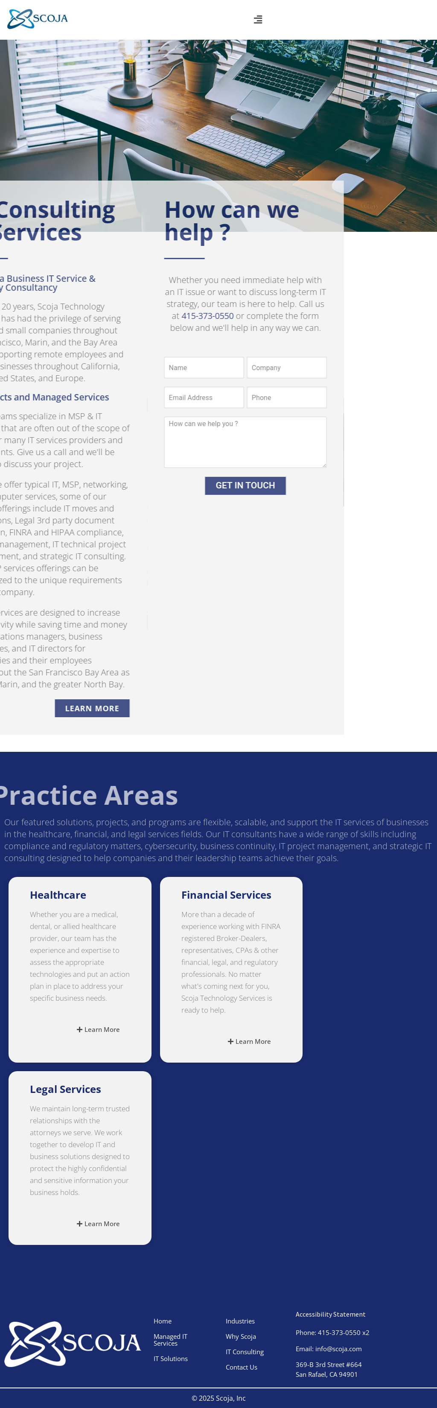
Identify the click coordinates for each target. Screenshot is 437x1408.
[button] (258, 20)
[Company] (238, 367)
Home (163, 1321)
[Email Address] (155, 397)
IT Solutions (171, 1358)
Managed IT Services (170, 1339)
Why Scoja (241, 1336)
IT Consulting (245, 1351)
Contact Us (241, 1367)
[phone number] (238, 397)
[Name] (155, 367)
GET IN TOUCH (196, 485)
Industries (240, 1321)
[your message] (196, 442)
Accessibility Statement (331, 1314)
